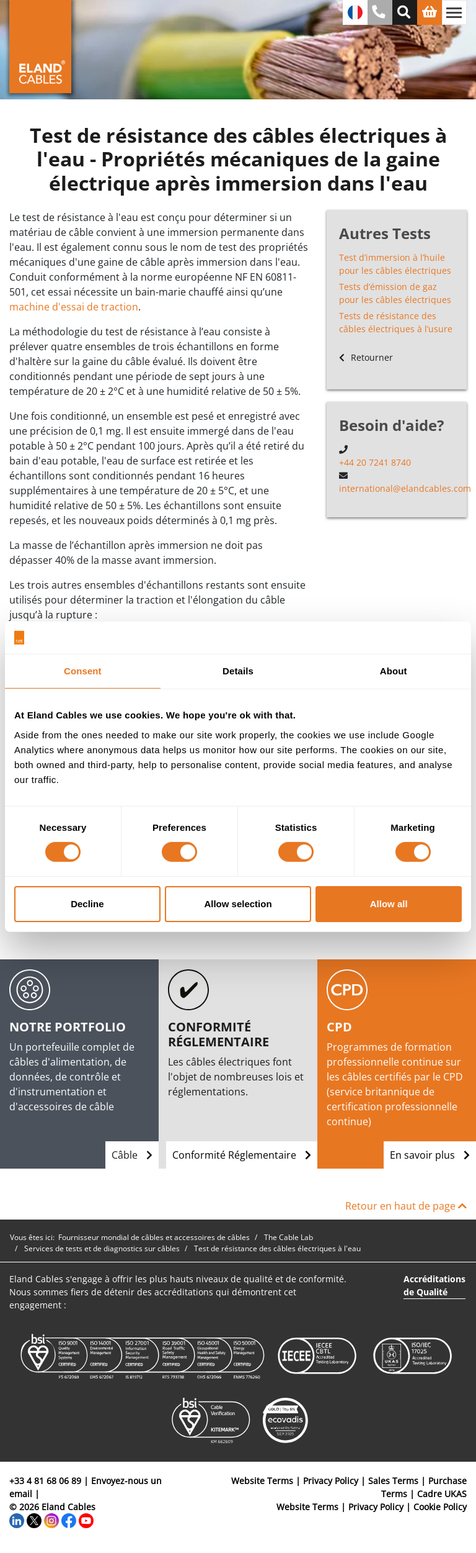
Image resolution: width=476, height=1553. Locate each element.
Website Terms (262, 1481)
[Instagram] (51, 1520)
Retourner (366, 357)
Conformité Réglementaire (241, 1155)
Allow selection (237, 904)
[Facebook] (68, 1520)
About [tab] (393, 671)
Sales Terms (393, 1481)
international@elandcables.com (405, 488)
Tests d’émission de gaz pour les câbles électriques (395, 293)
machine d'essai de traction (73, 307)
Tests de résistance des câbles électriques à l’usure (395, 322)
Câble (132, 1155)
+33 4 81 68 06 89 (45, 1481)
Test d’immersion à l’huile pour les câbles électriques (395, 263)
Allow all (389, 904)
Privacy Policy (330, 1481)
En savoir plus (430, 1155)
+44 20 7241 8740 (375, 462)
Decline (87, 904)
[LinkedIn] (16, 1520)
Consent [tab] (83, 671)
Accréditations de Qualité (434, 1285)
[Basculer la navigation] (454, 12)
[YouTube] (86, 1520)
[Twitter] (34, 1520)
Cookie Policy (440, 1507)
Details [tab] (238, 671)
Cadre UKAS (442, 1494)
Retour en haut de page (406, 1206)
